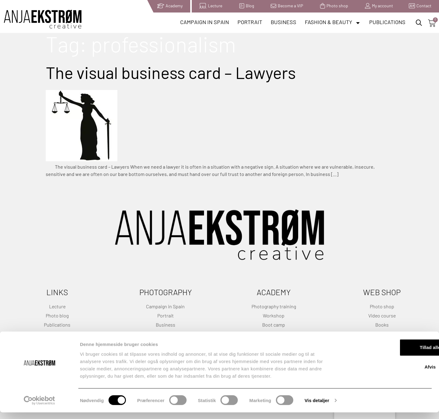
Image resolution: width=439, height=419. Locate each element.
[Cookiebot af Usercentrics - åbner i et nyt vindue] (39, 407)
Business (283, 23)
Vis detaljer (317, 407)
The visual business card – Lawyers (171, 75)
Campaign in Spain (204, 23)
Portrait (249, 23)
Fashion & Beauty (333, 23)
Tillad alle (388, 353)
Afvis (388, 373)
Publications (387, 23)
